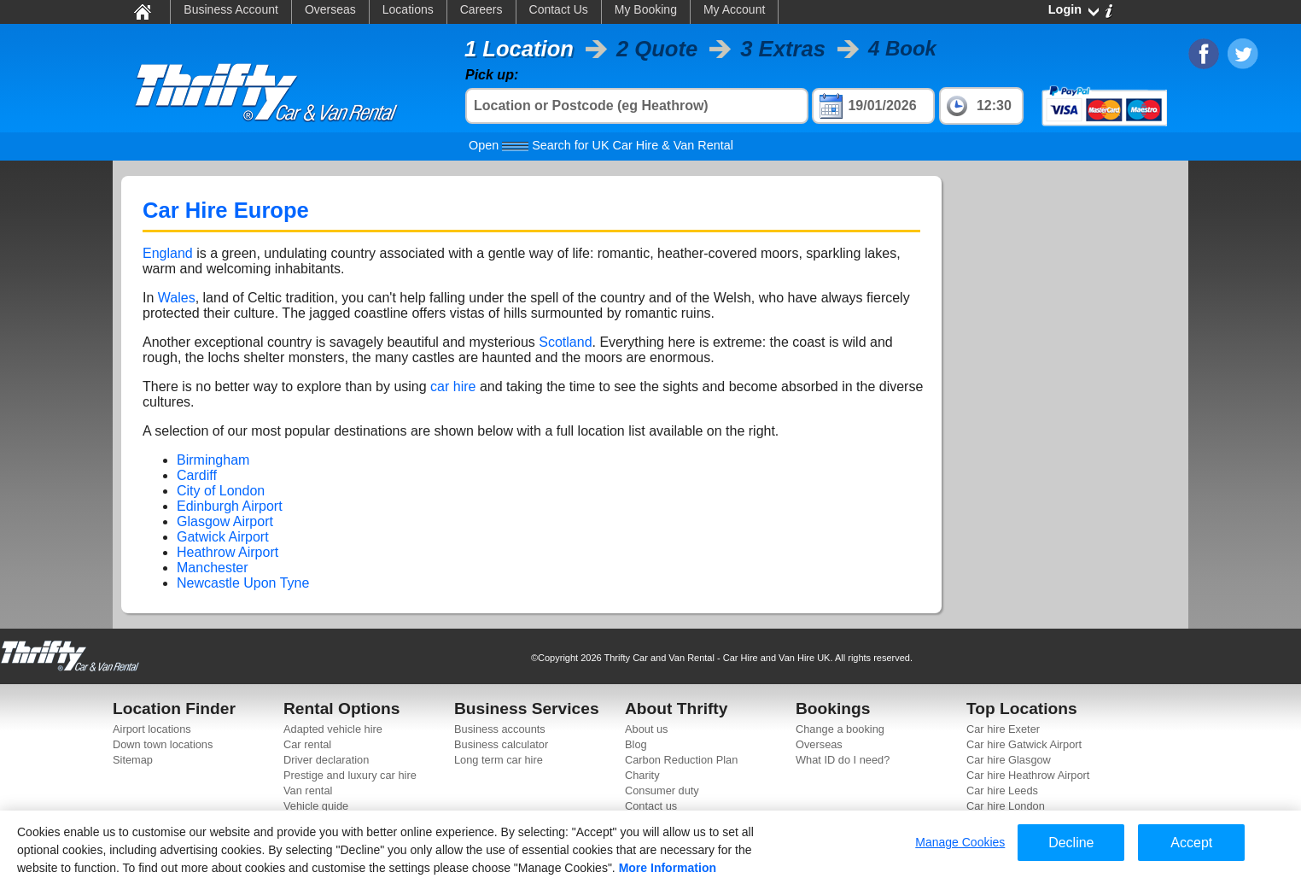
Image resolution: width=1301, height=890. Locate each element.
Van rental (307, 790)
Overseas (330, 9)
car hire (452, 386)
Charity (642, 775)
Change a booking (840, 729)
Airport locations (152, 729)
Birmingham (213, 460)
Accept (1191, 842)
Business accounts (499, 729)
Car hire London (1005, 805)
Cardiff (197, 475)
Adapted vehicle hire (332, 729)
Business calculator (501, 744)
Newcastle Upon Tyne (243, 583)
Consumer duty (662, 790)
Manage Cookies (960, 842)
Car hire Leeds (1002, 790)
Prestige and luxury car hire (350, 775)
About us (646, 729)
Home (141, 11)
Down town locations (163, 744)
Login (1065, 9)
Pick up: (491, 74)
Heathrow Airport (227, 552)
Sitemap (133, 759)
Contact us (651, 805)
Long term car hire (498, 759)
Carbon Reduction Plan (681, 759)
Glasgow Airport (225, 521)
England (168, 253)
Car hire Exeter (1003, 729)
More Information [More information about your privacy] (667, 868)
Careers (481, 9)
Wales (176, 297)
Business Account (231, 9)
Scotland (565, 342)
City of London (221, 490)
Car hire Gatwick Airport (1024, 744)
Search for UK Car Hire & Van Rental (601, 145)
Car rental (307, 744)
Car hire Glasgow (1008, 759)
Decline (1071, 842)
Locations (408, 9)
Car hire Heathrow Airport (1027, 775)
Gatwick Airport (223, 537)
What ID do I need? (843, 759)
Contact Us (558, 9)
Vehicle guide (315, 805)
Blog (636, 744)
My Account (734, 9)
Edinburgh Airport (230, 506)
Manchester (212, 567)
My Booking (646, 9)
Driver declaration (326, 759)
